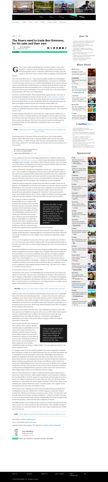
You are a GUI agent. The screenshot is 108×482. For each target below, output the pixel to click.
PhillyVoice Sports (31, 422)
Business (75, 193)
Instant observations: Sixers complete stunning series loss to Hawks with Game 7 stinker (42, 130)
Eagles (24, 22)
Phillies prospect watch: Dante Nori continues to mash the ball (82, 59)
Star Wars (76, 104)
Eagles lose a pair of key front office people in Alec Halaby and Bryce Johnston (84, 56)
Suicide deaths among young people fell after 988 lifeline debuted (83, 140)
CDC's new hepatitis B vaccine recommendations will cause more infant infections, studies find (83, 45)
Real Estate (76, 69)
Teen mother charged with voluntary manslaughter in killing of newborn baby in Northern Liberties (83, 50)
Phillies (43, 22)
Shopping (75, 96)
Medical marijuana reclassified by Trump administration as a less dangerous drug (83, 146)
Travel (75, 184)
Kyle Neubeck (25, 47)
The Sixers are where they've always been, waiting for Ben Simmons (43, 289)
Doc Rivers (36, 438)
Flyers (30, 22)
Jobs (74, 157)
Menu (14, 17)
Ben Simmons (50, 438)
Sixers (36, 22)
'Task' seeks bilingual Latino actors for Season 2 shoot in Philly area (83, 53)
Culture (61, 17)
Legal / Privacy (59, 474)
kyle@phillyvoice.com (28, 435)
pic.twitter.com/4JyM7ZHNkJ (23, 151)
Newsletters (63, 22)
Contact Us (44, 474)
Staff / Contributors (74, 474)
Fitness (75, 87)
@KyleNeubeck (31, 419)
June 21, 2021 (34, 153)
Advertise (29, 474)
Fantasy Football (52, 22)
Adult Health (76, 255)
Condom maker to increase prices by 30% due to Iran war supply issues (84, 143)
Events (72, 17)
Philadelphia (29, 438)
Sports (81, 17)
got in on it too (34, 258)
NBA (20, 52)
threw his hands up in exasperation (27, 160)
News (41, 17)
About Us (15, 474)
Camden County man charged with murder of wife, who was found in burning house (84, 41)
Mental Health (77, 281)
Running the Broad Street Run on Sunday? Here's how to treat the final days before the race (84, 134)
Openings (75, 175)
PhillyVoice (23, 17)
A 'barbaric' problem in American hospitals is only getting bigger (81, 137)
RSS (85, 474)
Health (51, 17)
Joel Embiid (43, 438)
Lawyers (75, 299)
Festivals (75, 202)
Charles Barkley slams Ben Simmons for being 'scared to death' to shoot (42, 414)
